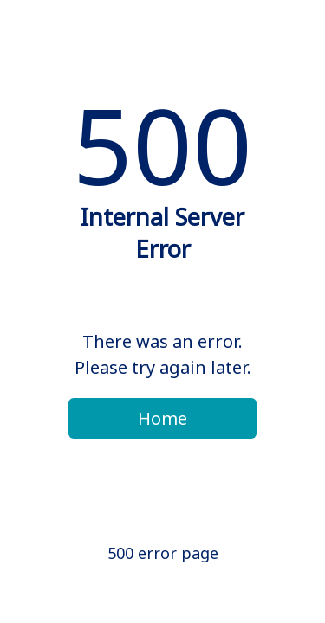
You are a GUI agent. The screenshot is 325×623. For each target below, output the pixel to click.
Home (162, 418)
